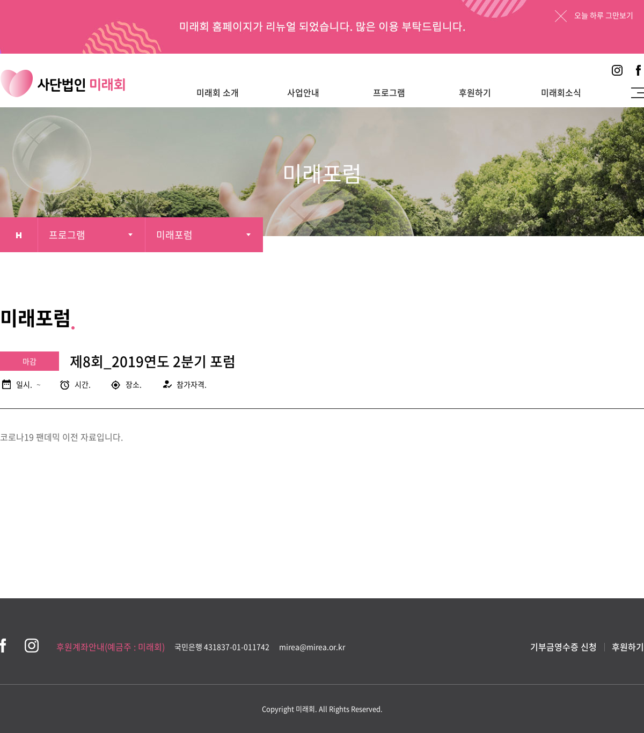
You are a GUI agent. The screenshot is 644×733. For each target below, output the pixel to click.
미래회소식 (561, 92)
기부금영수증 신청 (563, 646)
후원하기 (475, 92)
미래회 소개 (217, 92)
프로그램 (389, 92)
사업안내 (303, 92)
